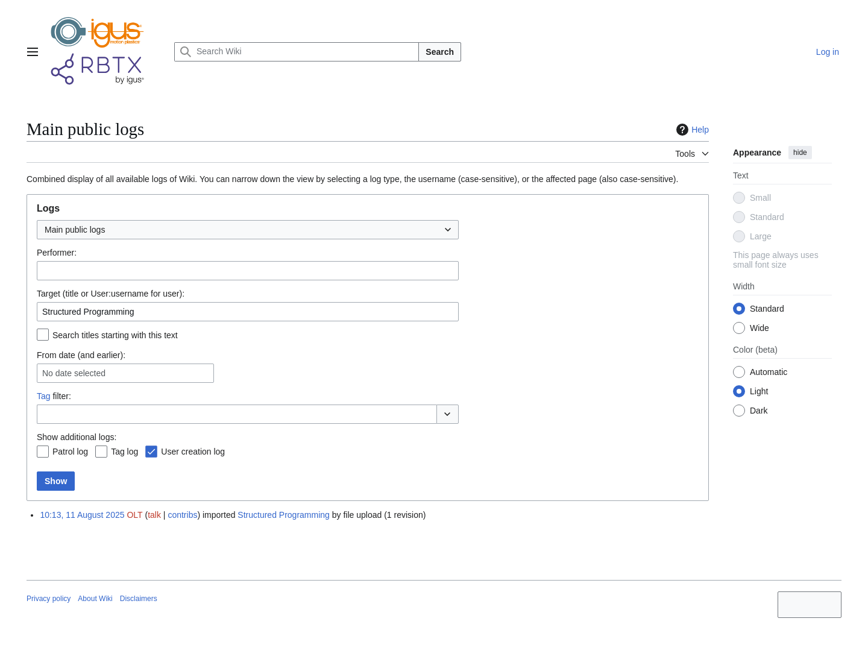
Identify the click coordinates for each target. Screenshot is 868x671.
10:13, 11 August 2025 (82, 515)
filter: (54, 396)
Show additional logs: (76, 437)
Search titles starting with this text (115, 335)
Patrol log (70, 451)
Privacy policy (49, 598)
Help (691, 130)
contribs (182, 515)
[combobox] (248, 229)
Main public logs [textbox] (75, 230)
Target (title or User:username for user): (110, 293)
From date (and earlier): (81, 355)
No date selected (73, 373)
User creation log (193, 451)
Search (440, 52)
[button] (447, 414)
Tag (44, 396)
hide (800, 152)
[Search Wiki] (296, 51)
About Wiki (95, 598)
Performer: (57, 252)
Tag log (124, 451)
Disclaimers (138, 598)
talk (154, 515)
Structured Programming (283, 515)
